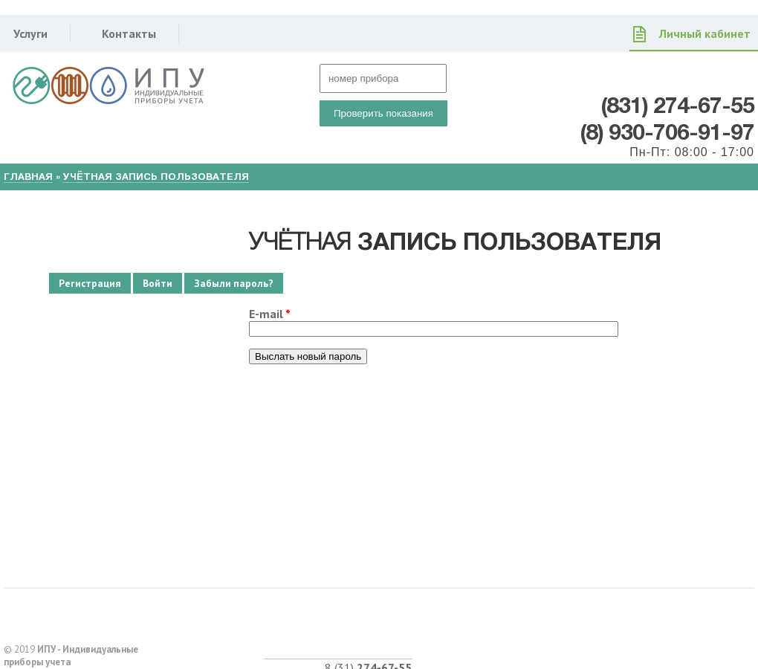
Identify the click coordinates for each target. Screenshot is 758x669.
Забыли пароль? (239, 283)
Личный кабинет (705, 33)
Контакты (129, 33)
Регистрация (90, 283)
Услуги (30, 33)
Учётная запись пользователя (156, 176)
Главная (28, 176)
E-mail (270, 313)
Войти (157, 283)
